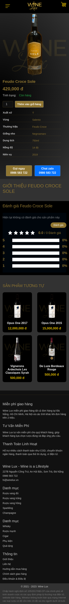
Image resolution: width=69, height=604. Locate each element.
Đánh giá (58, 225)
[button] (8, 4)
